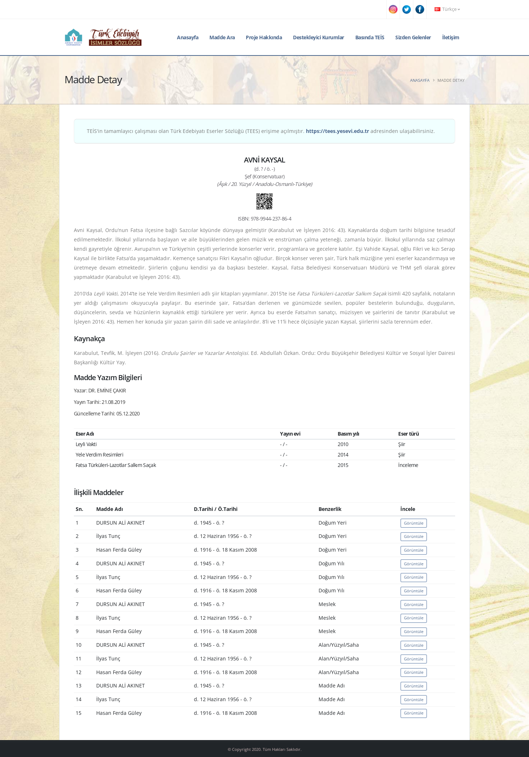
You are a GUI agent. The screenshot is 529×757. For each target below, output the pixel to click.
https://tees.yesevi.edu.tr (337, 131)
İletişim (450, 37)
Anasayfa (187, 37)
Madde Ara (222, 37)
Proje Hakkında (264, 37)
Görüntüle (413, 523)
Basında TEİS (369, 37)
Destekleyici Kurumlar (318, 37)
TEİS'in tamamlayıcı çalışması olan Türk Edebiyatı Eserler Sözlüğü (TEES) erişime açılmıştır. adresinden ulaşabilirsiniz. (261, 131)
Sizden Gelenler (413, 37)
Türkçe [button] (447, 9)
